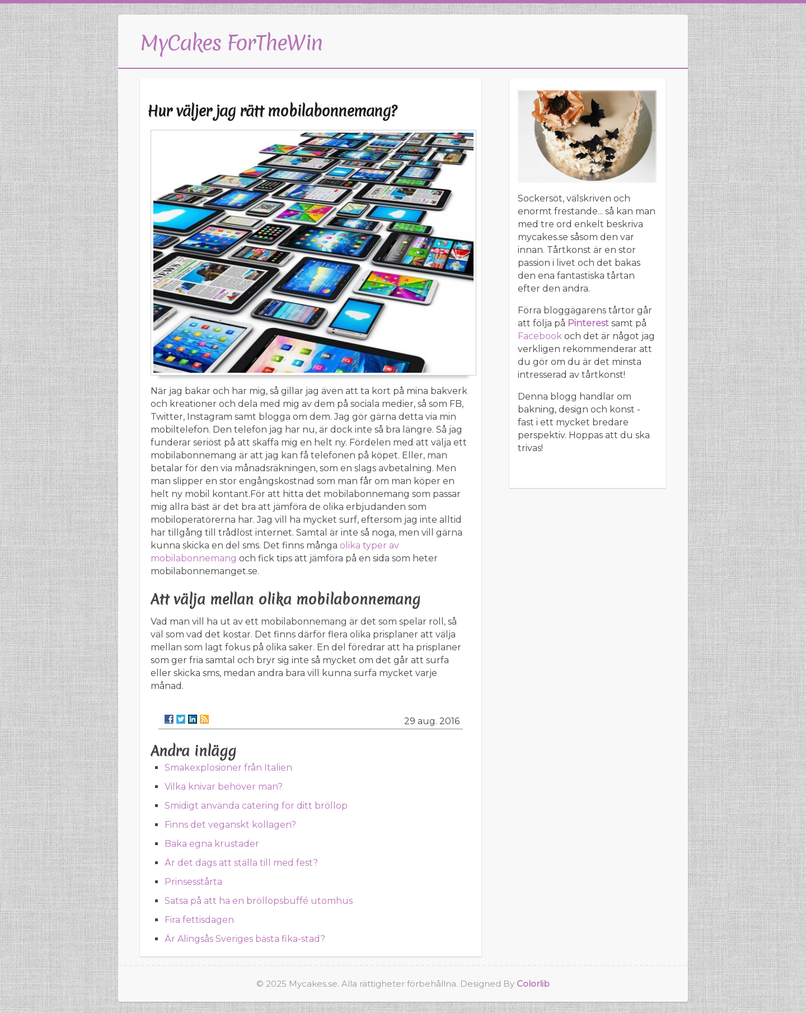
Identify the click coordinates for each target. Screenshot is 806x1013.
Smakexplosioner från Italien (228, 767)
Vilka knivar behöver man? (224, 786)
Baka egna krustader (212, 843)
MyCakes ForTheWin (231, 42)
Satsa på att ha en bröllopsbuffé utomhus (259, 900)
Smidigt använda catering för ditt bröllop (256, 805)
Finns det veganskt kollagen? (230, 824)
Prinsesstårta (193, 881)
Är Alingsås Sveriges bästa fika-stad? (245, 939)
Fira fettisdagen (199, 919)
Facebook (540, 336)
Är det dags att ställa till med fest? (241, 862)
